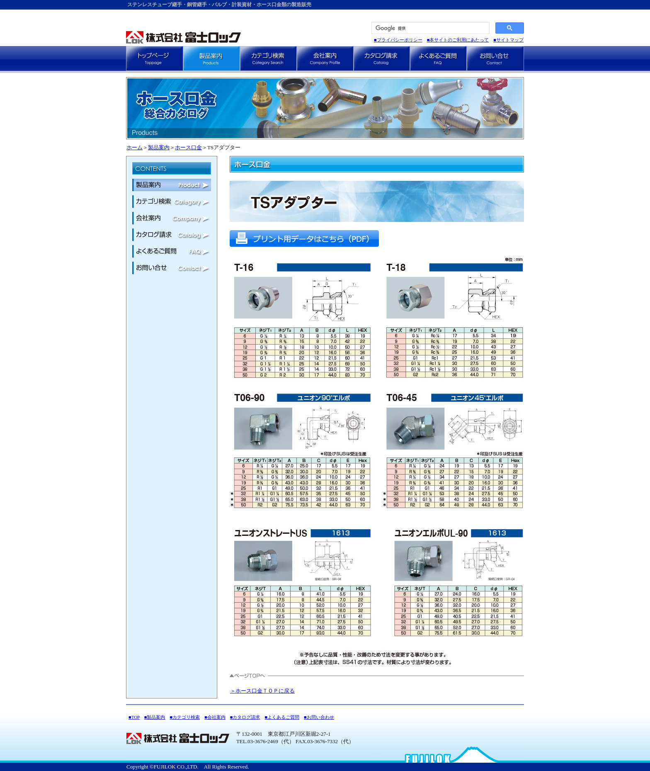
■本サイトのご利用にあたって (458, 39)
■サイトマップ (508, 39)
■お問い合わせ (319, 717)
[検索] (430, 28)
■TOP (134, 717)
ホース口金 (188, 147)
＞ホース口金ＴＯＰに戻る (262, 691)
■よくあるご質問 (281, 717)
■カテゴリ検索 (185, 717)
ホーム (134, 147)
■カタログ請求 (245, 717)
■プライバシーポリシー (398, 39)
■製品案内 (154, 717)
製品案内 (159, 147)
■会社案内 (215, 717)
